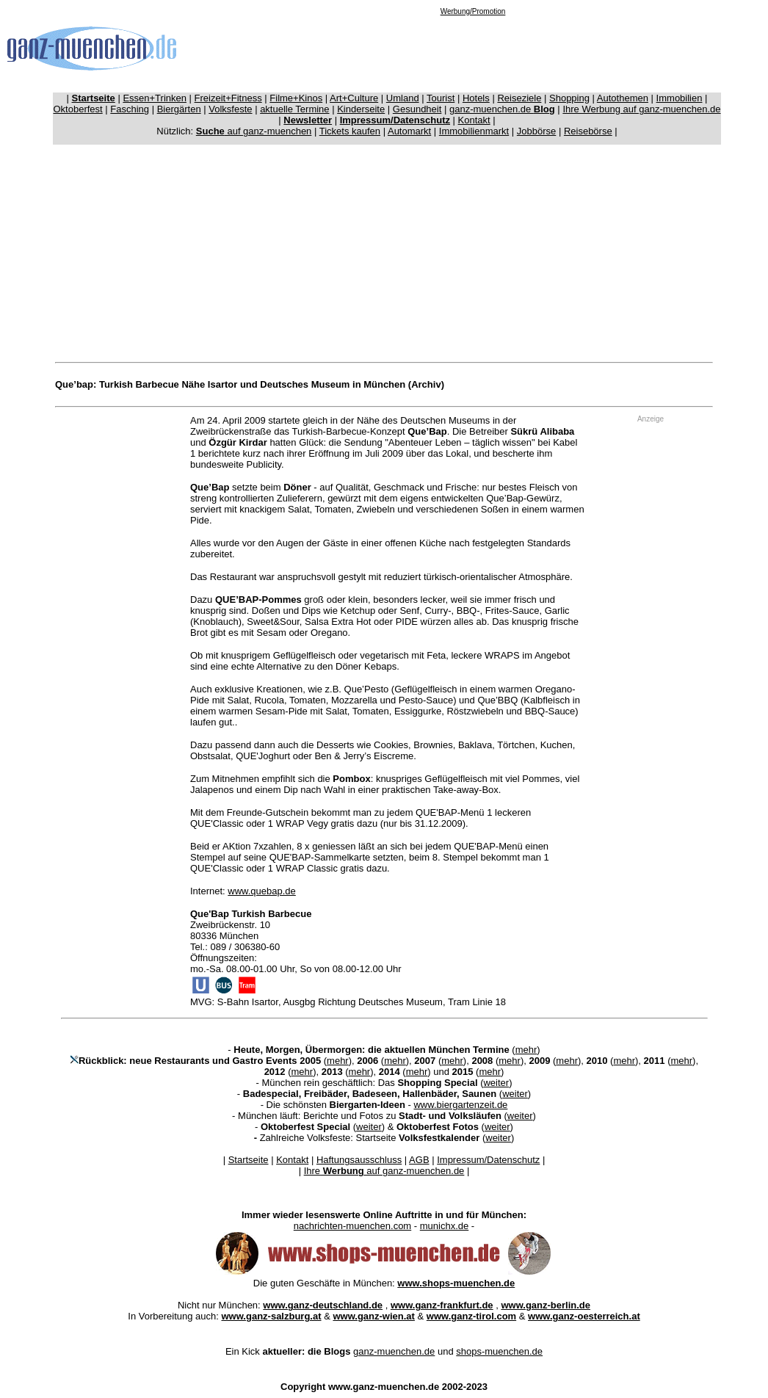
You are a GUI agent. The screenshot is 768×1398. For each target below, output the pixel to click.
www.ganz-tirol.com (471, 1316)
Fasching (129, 109)
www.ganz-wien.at (373, 1316)
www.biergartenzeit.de (460, 1104)
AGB (419, 1159)
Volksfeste (230, 109)
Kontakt (474, 120)
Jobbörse (536, 131)
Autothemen (622, 98)
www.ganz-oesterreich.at (584, 1316)
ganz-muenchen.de (502, 109)
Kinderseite (361, 109)
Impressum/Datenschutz (488, 1159)
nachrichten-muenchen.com (352, 1225)
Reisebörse (588, 131)
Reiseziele (519, 98)
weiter (496, 1082)
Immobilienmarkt (474, 131)
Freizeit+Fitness (228, 98)
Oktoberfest (78, 109)
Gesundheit (417, 109)
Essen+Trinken (154, 98)
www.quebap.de (262, 891)
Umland (402, 98)
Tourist (440, 98)
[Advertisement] (473, 48)
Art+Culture (354, 98)
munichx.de (444, 1225)
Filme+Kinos (295, 98)
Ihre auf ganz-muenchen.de (384, 1170)
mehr (526, 1049)
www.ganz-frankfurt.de (442, 1305)
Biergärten (179, 109)
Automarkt (409, 131)
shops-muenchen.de (499, 1351)
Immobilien (679, 98)
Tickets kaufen (349, 131)
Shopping (569, 98)
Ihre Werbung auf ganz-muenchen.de (641, 109)
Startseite (248, 1159)
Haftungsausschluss (359, 1159)
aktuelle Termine (294, 109)
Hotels (476, 98)
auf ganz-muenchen (254, 131)
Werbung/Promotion (473, 11)
